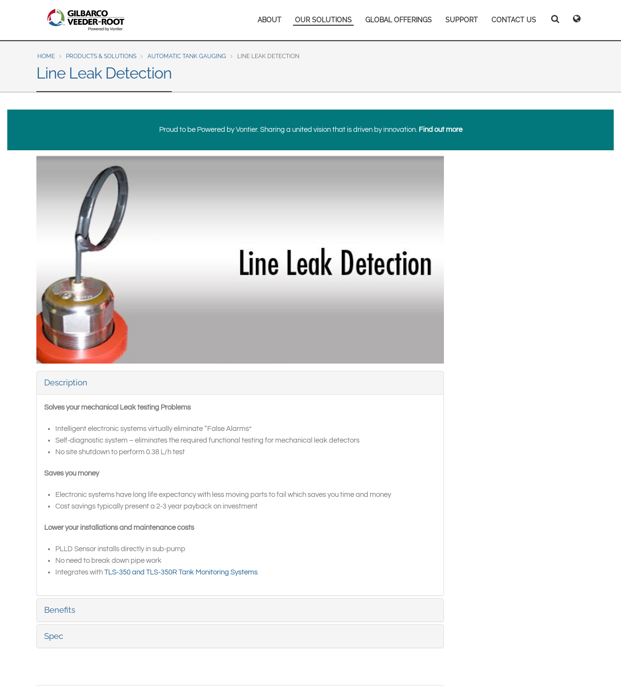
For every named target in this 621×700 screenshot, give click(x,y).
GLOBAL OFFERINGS (398, 20)
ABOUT (269, 20)
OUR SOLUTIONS (323, 20)
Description (65, 382)
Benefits (59, 610)
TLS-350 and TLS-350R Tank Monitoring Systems (181, 572)
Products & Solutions (101, 56)
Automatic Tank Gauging (186, 56)
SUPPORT (461, 20)
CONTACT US (513, 20)
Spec (53, 636)
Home (46, 56)
